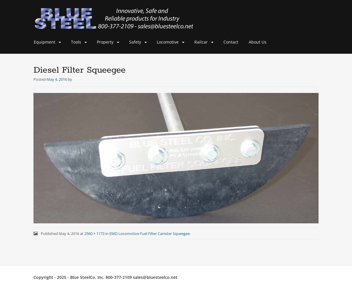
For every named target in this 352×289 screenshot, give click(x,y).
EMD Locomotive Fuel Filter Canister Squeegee (149, 233)
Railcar (201, 42)
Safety (135, 42)
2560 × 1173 (94, 233)
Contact (230, 42)
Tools (76, 42)
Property (105, 42)
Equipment (44, 42)
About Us (257, 42)
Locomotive (168, 42)
